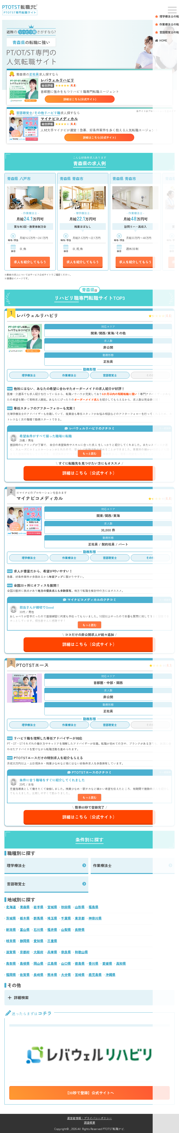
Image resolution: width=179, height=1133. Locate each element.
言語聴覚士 (16, 884)
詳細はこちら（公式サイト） (89, 473)
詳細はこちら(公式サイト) (79, 99)
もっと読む (89, 453)
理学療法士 (16, 865)
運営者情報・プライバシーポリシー (89, 1118)
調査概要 (89, 1122)
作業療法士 (102, 865)
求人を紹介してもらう (30, 262)
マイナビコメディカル (59, 118)
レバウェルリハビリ (57, 80)
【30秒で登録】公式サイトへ (89, 1092)
